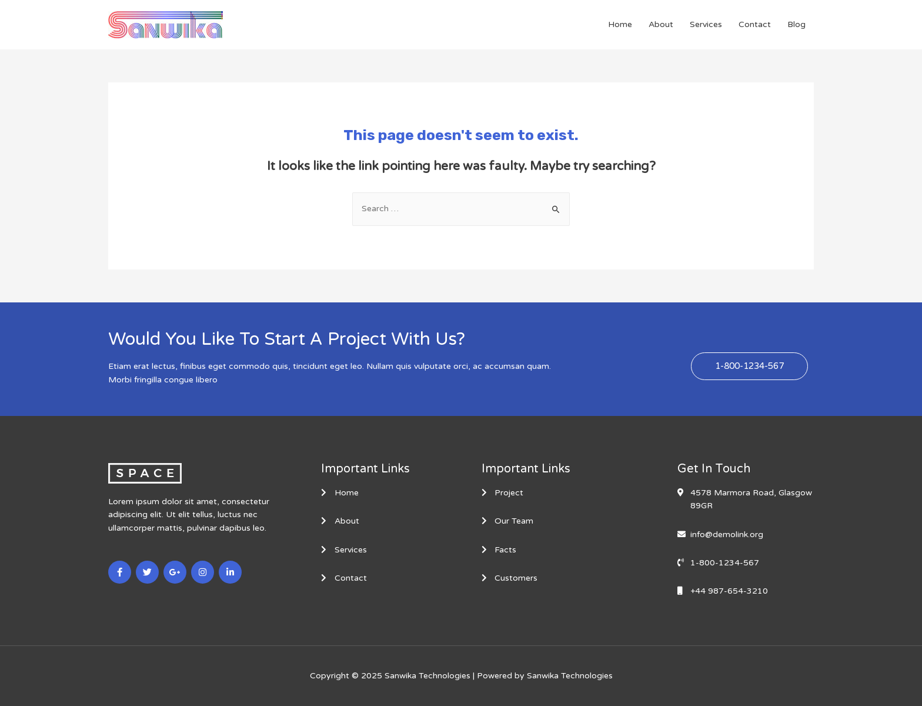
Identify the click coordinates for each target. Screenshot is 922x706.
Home (620, 24)
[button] (749, 366)
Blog (796, 24)
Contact (755, 24)
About (661, 24)
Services (706, 24)
